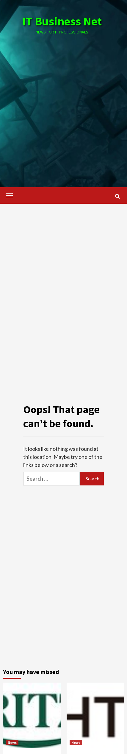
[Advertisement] (63, 105)
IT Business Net (62, 21)
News (12, 742)
